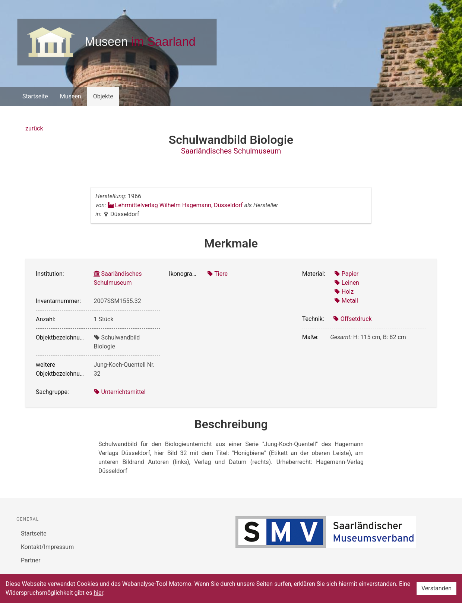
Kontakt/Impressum (47, 546)
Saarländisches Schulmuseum (231, 150)
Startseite (35, 96)
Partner (31, 560)
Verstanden (436, 588)
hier (98, 592)
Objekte (103, 96)
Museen (70, 96)
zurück (34, 128)
